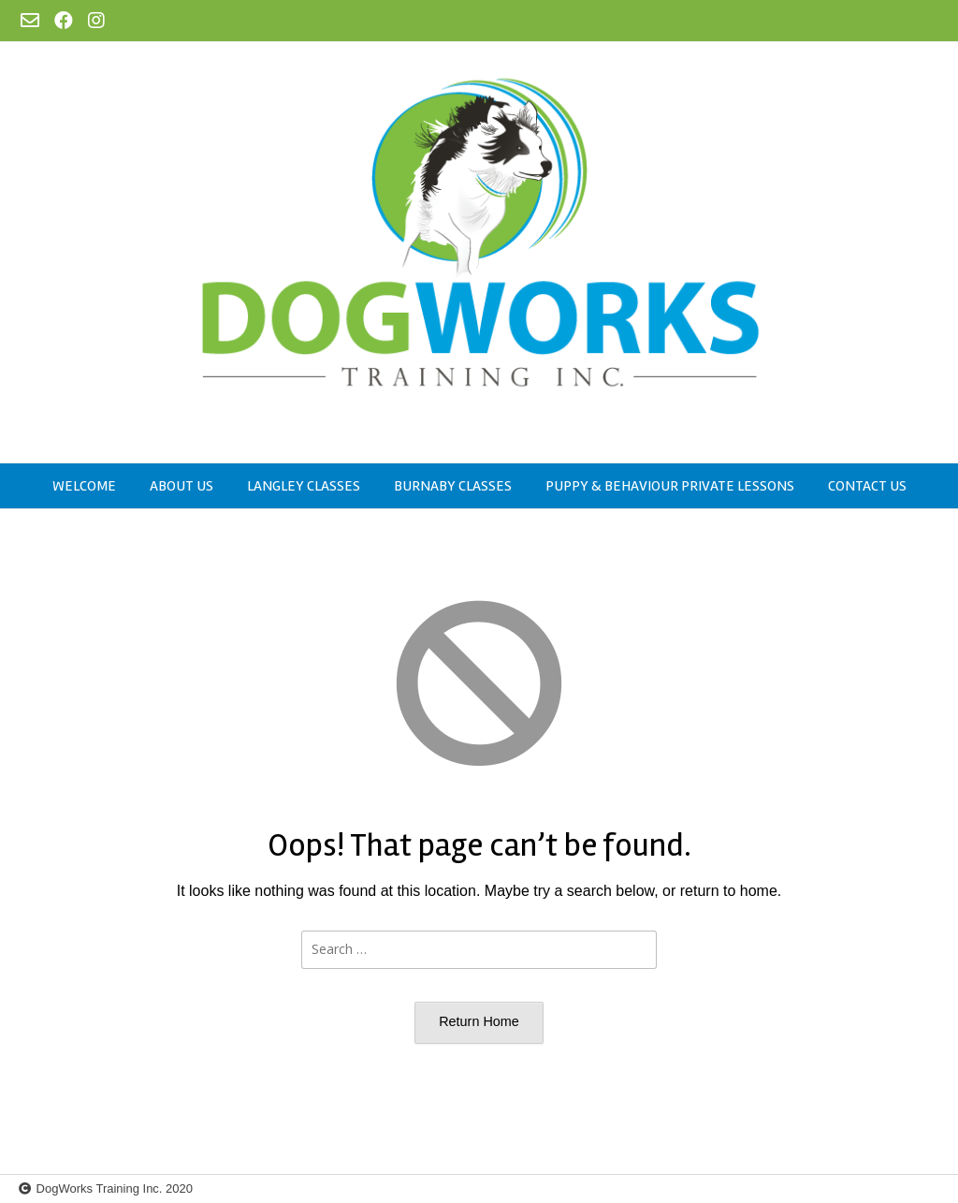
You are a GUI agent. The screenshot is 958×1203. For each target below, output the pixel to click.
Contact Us (867, 486)
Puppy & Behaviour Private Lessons (669, 486)
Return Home (479, 1021)
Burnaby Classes (453, 486)
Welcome (84, 486)
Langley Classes (303, 486)
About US (181, 486)
